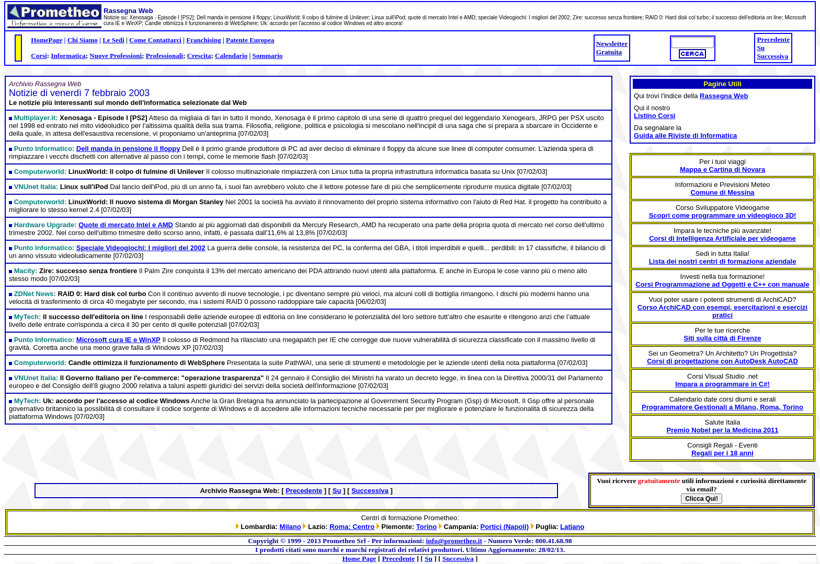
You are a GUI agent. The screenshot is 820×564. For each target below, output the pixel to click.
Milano (290, 527)
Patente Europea (250, 40)
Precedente (773, 39)
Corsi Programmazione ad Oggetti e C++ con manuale (722, 284)
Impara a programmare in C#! (722, 384)
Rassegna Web (724, 96)
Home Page (360, 558)
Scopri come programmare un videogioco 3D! (722, 215)
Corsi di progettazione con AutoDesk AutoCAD (722, 361)
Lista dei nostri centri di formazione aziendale (722, 261)
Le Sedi (113, 40)
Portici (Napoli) (505, 527)
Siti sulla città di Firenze (722, 338)
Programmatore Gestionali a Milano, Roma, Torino (722, 407)
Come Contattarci (155, 40)
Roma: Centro (351, 527)
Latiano (572, 527)
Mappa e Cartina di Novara (722, 169)
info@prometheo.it (454, 541)
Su (761, 48)
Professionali (164, 56)
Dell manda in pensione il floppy (128, 148)
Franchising (203, 40)
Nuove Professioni (115, 56)
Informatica (68, 56)
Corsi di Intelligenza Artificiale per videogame (722, 238)
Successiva (772, 56)
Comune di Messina (722, 192)
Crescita (199, 56)
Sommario (268, 56)
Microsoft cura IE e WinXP (118, 340)
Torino (426, 527)
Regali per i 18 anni (722, 453)
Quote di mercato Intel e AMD (125, 225)
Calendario (231, 56)
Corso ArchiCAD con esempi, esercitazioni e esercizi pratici (722, 311)
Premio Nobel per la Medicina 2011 (723, 430)
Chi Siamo (82, 40)
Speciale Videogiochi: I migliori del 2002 (141, 248)
